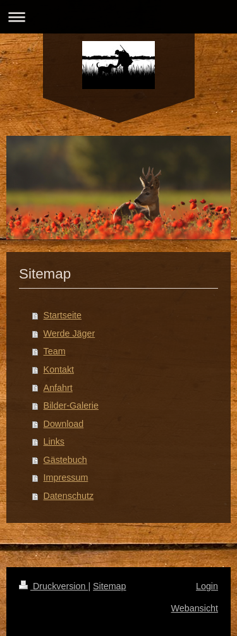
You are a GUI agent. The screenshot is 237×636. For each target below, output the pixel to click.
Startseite (63, 315)
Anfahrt (58, 388)
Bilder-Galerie (71, 405)
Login (207, 586)
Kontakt (59, 369)
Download (64, 424)
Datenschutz (69, 496)
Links (54, 441)
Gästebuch (65, 460)
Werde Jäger (69, 333)
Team (55, 351)
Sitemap (109, 586)
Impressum (66, 477)
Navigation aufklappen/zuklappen (118, 16)
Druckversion (53, 586)
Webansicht (194, 608)
